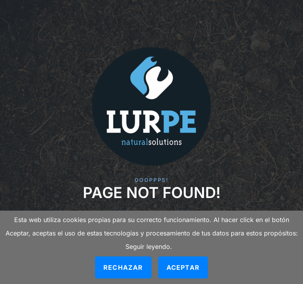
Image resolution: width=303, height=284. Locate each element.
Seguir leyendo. (148, 246)
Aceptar (183, 267)
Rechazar (123, 267)
